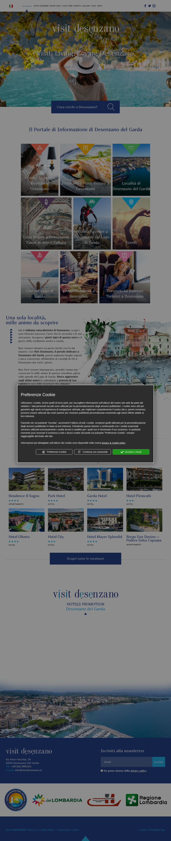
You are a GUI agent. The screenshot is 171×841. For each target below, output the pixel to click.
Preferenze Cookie (54, 452)
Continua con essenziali (93, 452)
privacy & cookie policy (113, 443)
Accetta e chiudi (131, 452)
